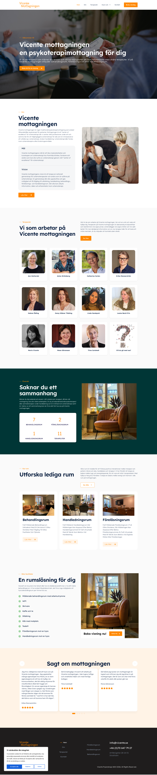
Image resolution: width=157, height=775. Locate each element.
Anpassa (12, 766)
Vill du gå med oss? (123, 351)
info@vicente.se (119, 743)
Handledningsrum (93, 750)
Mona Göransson (63, 351)
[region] (26, 759)
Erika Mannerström (123, 277)
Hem (78, 5)
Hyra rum (106, 5)
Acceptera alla (37, 766)
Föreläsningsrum (93, 746)
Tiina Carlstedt (93, 351)
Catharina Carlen (93, 277)
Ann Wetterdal (33, 277)
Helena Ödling (33, 314)
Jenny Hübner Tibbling (63, 314)
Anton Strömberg (63, 277)
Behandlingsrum (93, 755)
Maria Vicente (33, 351)
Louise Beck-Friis (123, 314)
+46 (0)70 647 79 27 (121, 748)
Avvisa (24, 766)
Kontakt (117, 5)
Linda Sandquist (93, 314)
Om (85, 5)
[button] (22, 664)
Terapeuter (94, 5)
